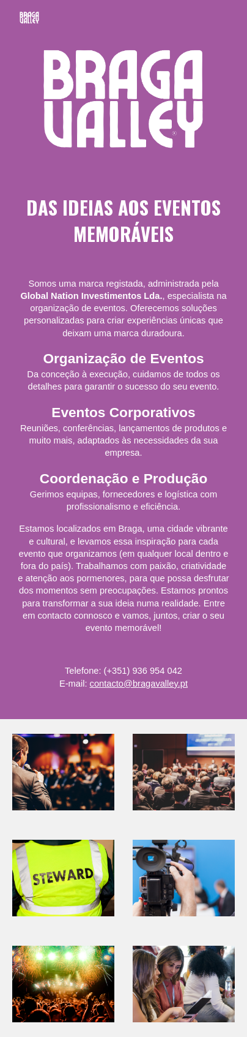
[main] (123, 441)
